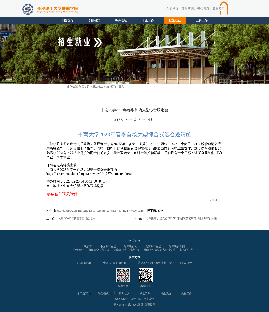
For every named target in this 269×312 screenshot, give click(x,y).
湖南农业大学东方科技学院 (160, 249)
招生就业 (175, 20)
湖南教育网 (130, 246)
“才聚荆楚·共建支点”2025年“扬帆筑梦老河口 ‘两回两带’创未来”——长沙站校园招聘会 (182, 218)
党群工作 (202, 20)
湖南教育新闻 (177, 246)
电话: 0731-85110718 (114, 262)
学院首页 (67, 20)
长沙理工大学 (188, 249)
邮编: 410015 (84, 262)
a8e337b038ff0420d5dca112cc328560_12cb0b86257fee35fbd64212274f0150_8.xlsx (99, 210)
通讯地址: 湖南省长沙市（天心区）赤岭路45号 (165, 262)
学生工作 (148, 20)
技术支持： (120, 304)
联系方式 (134, 257)
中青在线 (78, 249)
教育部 (88, 246)
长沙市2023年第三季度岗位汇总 (76, 218)
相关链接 (134, 241)
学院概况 (94, 20)
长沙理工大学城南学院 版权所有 (134, 298)
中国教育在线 (108, 246)
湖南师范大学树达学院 (127, 249)
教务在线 (121, 20)
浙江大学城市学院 (98, 249)
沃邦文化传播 (135, 304)
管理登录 (150, 304)
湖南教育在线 (153, 246)
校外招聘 (111, 86)
